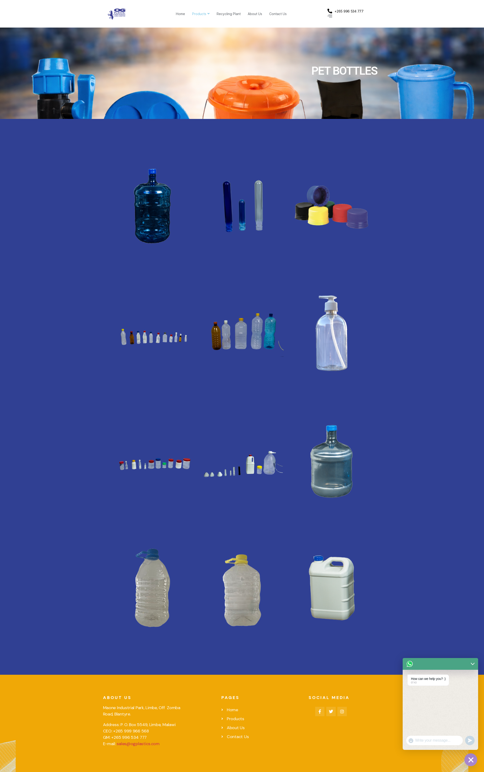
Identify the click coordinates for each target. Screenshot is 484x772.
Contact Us (278, 14)
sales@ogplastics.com (138, 744)
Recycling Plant (229, 14)
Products (201, 14)
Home (180, 14)
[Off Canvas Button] (329, 16)
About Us (255, 14)
